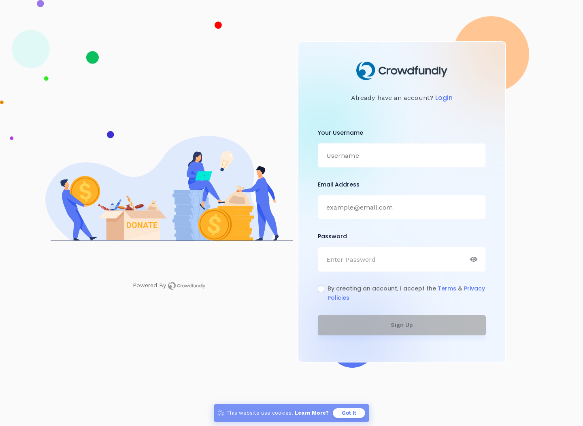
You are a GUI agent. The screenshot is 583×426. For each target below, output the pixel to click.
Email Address (339, 184)
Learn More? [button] (312, 413)
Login (444, 97)
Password (332, 236)
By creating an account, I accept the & (406, 292)
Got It (349, 413)
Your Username (340, 133)
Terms (448, 288)
